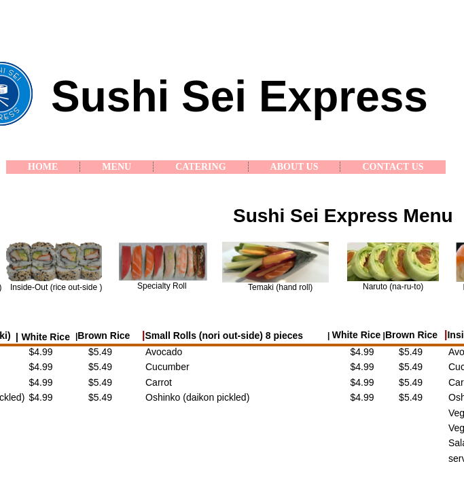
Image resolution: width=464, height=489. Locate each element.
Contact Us (392, 167)
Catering (200, 167)
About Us (294, 167)
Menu (116, 167)
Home (43, 167)
